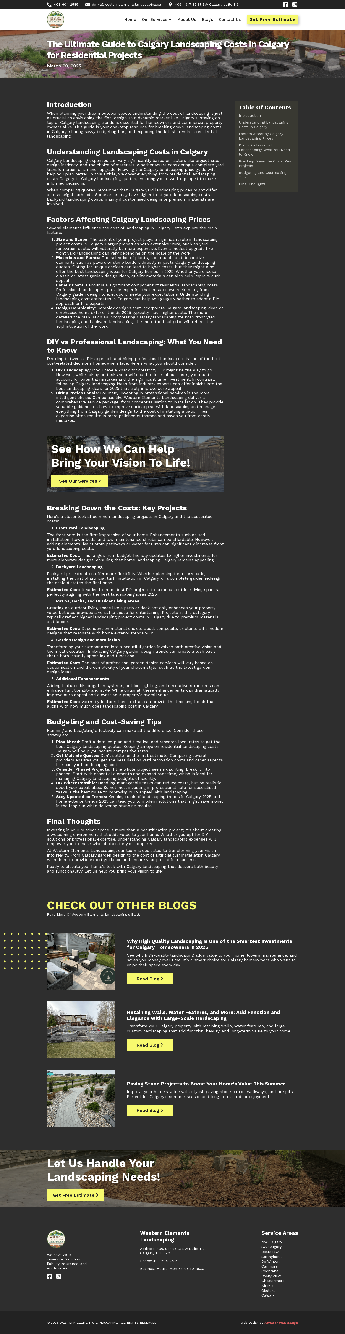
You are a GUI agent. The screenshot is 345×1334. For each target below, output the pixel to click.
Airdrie (267, 1286)
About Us (187, 19)
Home (130, 19)
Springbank (271, 1256)
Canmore (269, 1266)
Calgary (268, 1295)
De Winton (270, 1261)
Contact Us (230, 19)
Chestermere (273, 1280)
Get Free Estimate (272, 19)
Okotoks (268, 1290)
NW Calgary (271, 1242)
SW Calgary (271, 1247)
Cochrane (269, 1271)
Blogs (207, 19)
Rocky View (271, 1276)
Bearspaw (270, 1251)
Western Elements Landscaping (155, 397)
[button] (157, 19)
